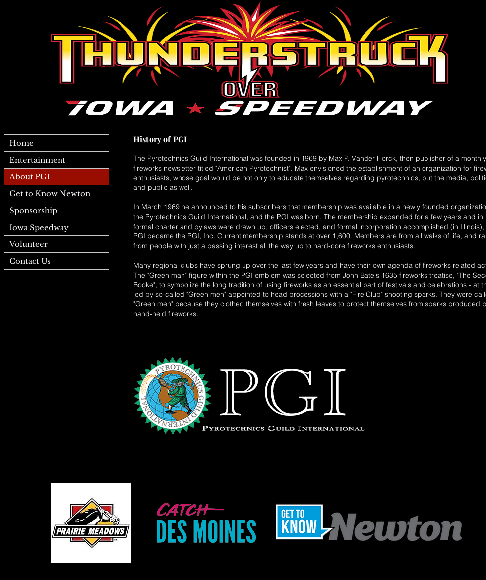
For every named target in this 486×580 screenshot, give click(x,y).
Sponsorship (33, 210)
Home (21, 143)
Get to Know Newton (49, 193)
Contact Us (30, 261)
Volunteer (28, 244)
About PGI (29, 176)
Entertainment (37, 160)
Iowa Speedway (39, 227)
